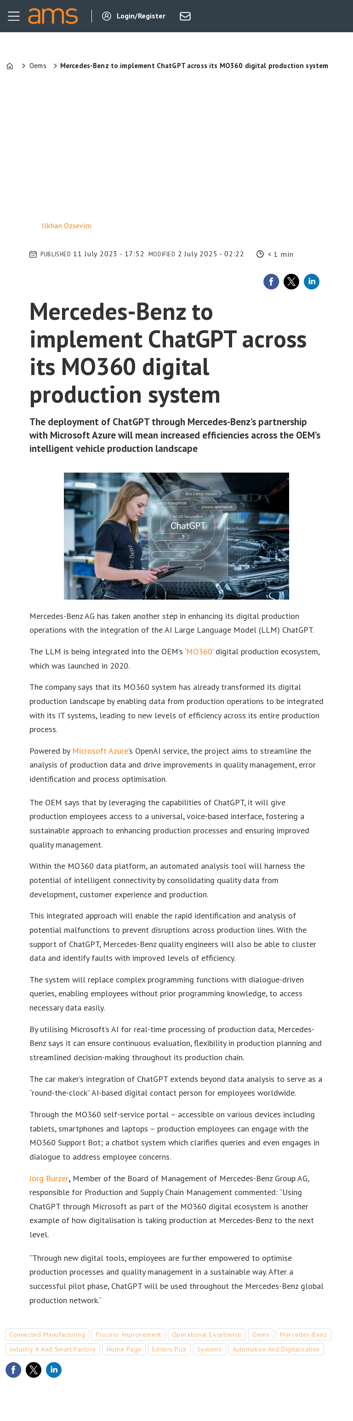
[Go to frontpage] (53, 16)
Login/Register (141, 15)
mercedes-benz (303, 1334)
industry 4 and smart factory (52, 1349)
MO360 (199, 651)
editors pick (169, 1349)
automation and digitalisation (276, 1349)
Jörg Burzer (48, 1178)
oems (260, 1334)
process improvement (128, 1334)
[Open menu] (14, 16)
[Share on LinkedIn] (311, 281)
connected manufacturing (47, 1334)
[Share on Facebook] (271, 281)
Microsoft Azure (100, 750)
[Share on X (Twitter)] (291, 281)
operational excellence (207, 1334)
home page (124, 1349)
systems (209, 1349)
